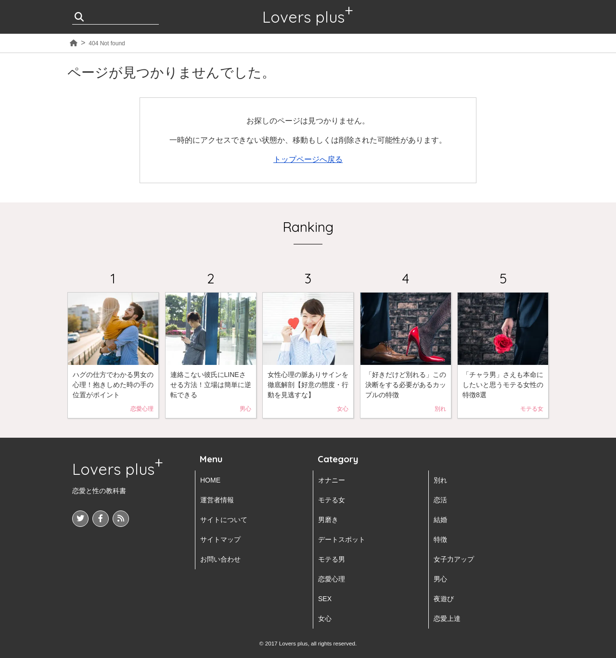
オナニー (331, 480)
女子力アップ (454, 559)
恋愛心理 (331, 579)
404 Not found (107, 43)
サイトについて (223, 520)
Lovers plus (303, 17)
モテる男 (331, 559)
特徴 (440, 539)
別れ (440, 480)
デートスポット (341, 539)
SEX (325, 599)
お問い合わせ (220, 559)
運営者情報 (217, 500)
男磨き (328, 520)
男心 (440, 579)
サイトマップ (220, 539)
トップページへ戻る (308, 159)
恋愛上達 (447, 618)
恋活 (440, 500)
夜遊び (444, 599)
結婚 (440, 520)
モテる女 (331, 500)
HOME (210, 480)
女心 (325, 618)
